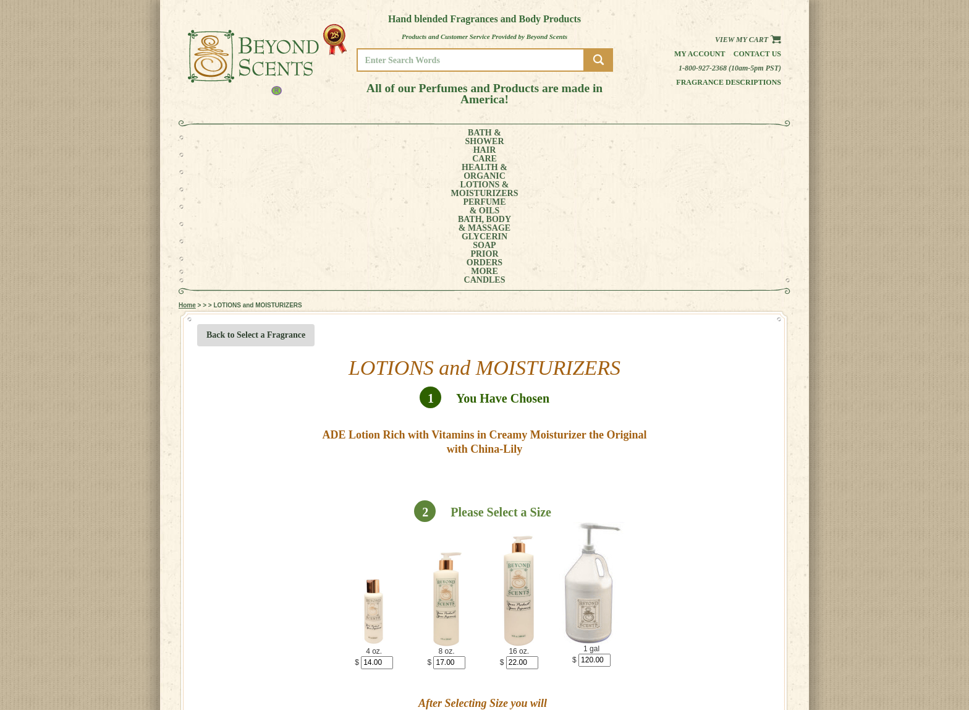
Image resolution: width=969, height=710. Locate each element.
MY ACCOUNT (737, 664)
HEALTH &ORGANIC (327, 137)
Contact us (757, 53)
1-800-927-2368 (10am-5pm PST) (730, 68)
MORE (687, 137)
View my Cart (748, 39)
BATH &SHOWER (233, 137)
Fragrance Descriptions (728, 82)
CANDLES (734, 137)
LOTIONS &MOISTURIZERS (396, 137)
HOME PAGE (735, 655)
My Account (700, 53)
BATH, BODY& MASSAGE (525, 137)
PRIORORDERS (642, 137)
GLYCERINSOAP (588, 137)
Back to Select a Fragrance (255, 196)
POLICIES (731, 672)
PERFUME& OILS (464, 137)
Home (187, 166)
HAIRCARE (278, 137)
